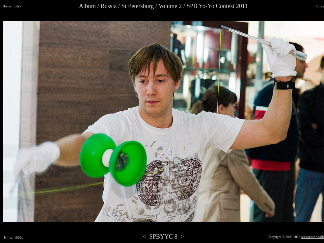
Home (7, 6)
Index (17, 6)
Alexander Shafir (312, 237)
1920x (18, 237)
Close (320, 6)
